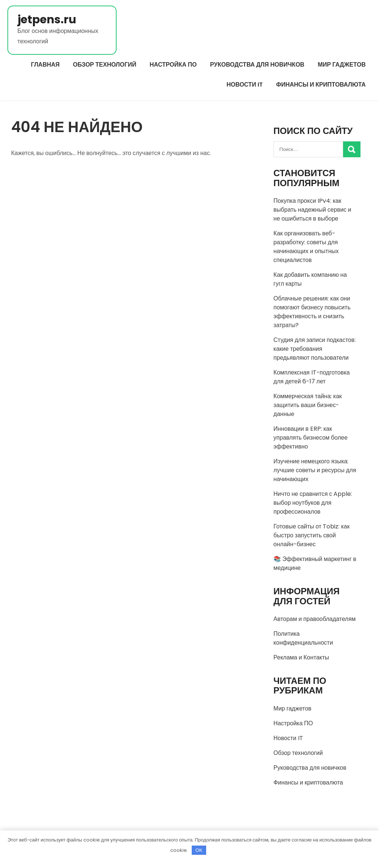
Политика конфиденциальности (303, 638)
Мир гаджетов (342, 64)
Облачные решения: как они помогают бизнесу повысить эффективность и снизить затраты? (312, 311)
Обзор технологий (104, 64)
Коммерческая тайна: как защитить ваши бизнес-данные (308, 405)
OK (198, 850)
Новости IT (245, 84)
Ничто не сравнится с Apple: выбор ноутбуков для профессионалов (313, 503)
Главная (45, 64)
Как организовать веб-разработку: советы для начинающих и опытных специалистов (306, 246)
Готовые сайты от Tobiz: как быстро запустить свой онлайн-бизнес (312, 535)
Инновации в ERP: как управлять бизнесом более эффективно (311, 437)
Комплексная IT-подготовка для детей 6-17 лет (312, 377)
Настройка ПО (173, 64)
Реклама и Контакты (301, 657)
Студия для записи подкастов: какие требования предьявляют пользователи (315, 349)
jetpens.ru (46, 20)
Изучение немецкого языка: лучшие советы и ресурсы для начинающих (315, 470)
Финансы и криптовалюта (321, 84)
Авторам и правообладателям (315, 619)
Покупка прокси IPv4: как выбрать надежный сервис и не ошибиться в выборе (312, 209)
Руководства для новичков (257, 64)
